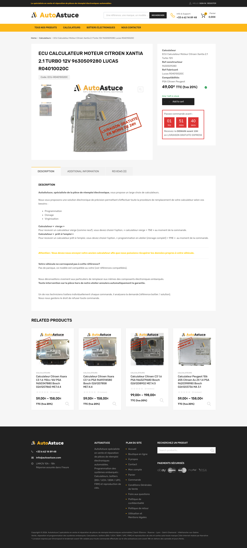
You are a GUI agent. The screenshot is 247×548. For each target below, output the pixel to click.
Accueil (132, 449)
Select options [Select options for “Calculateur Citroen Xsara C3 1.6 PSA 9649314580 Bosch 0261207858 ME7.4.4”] (114, 404)
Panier (131, 474)
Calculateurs (71, 27)
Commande (134, 479)
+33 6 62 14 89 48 (184, 17)
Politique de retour (138, 508)
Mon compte (135, 469)
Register (211, 3)
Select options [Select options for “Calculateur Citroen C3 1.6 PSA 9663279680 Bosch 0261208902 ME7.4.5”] (162, 400)
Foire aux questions (139, 494)
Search (212, 450)
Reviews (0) (119, 171)
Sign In (202, 3)
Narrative (204, 535)
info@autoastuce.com (48, 457)
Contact (132, 464)
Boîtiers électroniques (101, 27)
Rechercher (158, 15)
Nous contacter (131, 27)
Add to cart (178, 101)
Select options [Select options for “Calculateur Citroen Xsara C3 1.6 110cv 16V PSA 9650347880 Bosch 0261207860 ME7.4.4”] (67, 404)
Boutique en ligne (137, 454)
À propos (133, 459)
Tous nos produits (45, 27)
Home (34, 38)
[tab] (46, 171)
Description (46, 171)
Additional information (83, 171)
